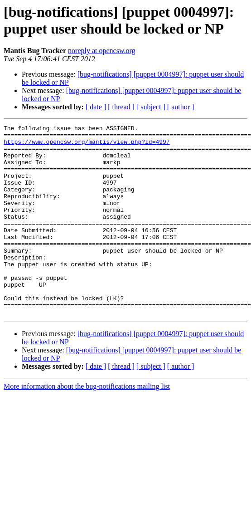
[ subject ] (150, 107)
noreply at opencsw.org (101, 50)
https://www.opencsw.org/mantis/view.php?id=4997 (87, 146)
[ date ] (96, 107)
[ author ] (180, 107)
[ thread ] (121, 107)
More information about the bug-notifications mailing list (87, 424)
